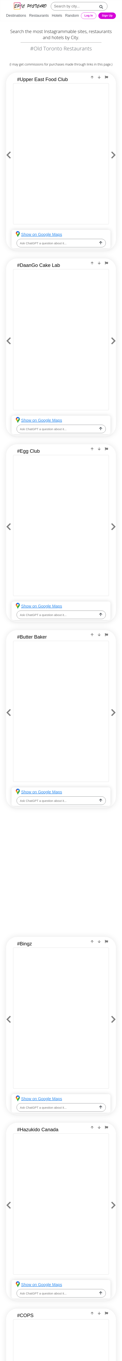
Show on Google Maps (41, 234)
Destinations (16, 16)
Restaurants (39, 16)
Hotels (57, 16)
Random (72, 16)
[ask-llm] (101, 243)
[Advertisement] (61, 848)
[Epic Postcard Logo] (30, 6)
